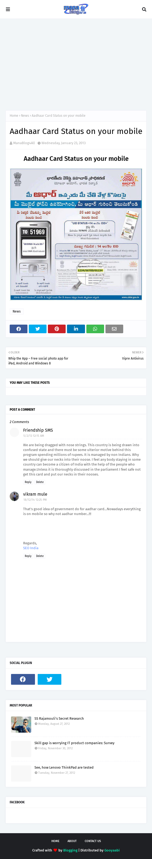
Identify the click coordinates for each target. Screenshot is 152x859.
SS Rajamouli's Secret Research (59, 718)
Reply (28, 482)
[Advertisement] (76, 64)
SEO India (30, 548)
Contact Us (93, 841)
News (25, 116)
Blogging (70, 850)
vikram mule (35, 494)
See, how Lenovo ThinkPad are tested (64, 767)
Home (14, 116)
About (72, 841)
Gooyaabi (112, 850)
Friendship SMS (38, 430)
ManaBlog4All (24, 143)
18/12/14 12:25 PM (35, 500)
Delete (40, 482)
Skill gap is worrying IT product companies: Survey (74, 743)
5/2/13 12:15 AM (33, 436)
